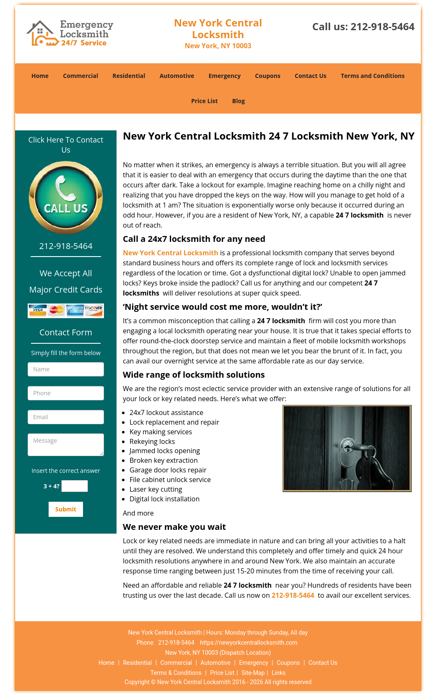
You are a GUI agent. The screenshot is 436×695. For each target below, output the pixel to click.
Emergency (224, 76)
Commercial (80, 76)
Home (40, 76)
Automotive (177, 76)
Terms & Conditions (176, 672)
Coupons (267, 76)
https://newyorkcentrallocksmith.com (248, 642)
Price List (204, 101)
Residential (128, 76)
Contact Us (311, 76)
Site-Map (253, 672)
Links (278, 672)
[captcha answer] (74, 486)
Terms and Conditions (373, 76)
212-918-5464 (382, 26)
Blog (238, 101)
